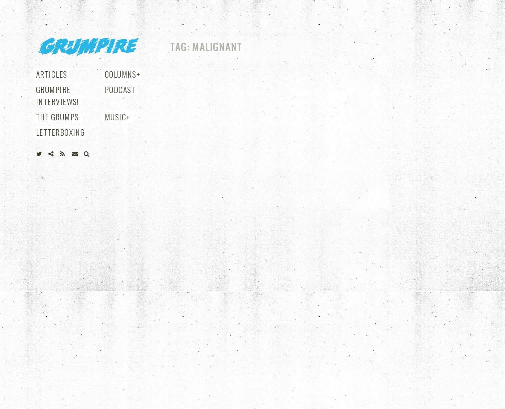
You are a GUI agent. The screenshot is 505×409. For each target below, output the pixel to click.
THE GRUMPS (57, 117)
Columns (123, 74)
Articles (51, 74)
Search (86, 154)
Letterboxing (60, 132)
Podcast (120, 89)
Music (117, 117)
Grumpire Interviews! (57, 95)
